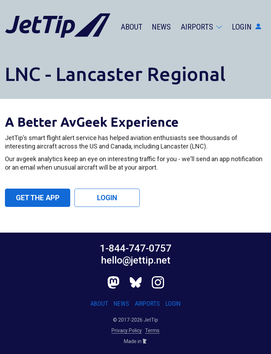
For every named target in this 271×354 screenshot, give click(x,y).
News (161, 27)
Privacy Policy (127, 330)
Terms (152, 330)
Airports (201, 27)
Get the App (38, 198)
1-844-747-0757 (135, 248)
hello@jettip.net (135, 260)
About (132, 27)
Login (246, 27)
